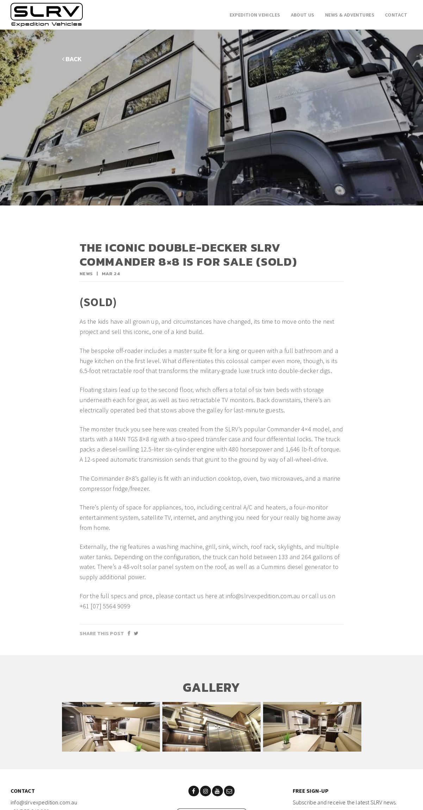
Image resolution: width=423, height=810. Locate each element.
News (86, 273)
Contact (396, 15)
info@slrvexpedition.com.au (44, 802)
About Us (303, 15)
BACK (72, 59)
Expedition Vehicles (255, 15)
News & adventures (349, 15)
